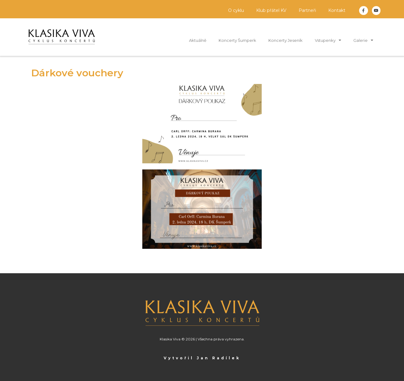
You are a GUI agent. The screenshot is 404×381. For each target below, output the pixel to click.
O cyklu (236, 10)
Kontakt (336, 10)
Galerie (363, 40)
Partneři (307, 10)
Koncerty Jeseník (285, 40)
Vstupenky (328, 40)
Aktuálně (197, 40)
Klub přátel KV (271, 10)
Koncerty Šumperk (237, 40)
